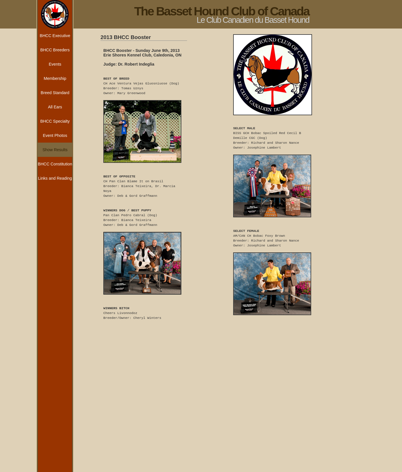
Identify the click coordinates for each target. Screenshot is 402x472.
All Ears (55, 107)
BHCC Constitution (55, 164)
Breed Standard (55, 92)
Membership (55, 78)
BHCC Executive (55, 35)
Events (55, 64)
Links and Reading (55, 178)
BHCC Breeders (55, 50)
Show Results (54, 149)
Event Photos (55, 135)
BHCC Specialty (55, 121)
